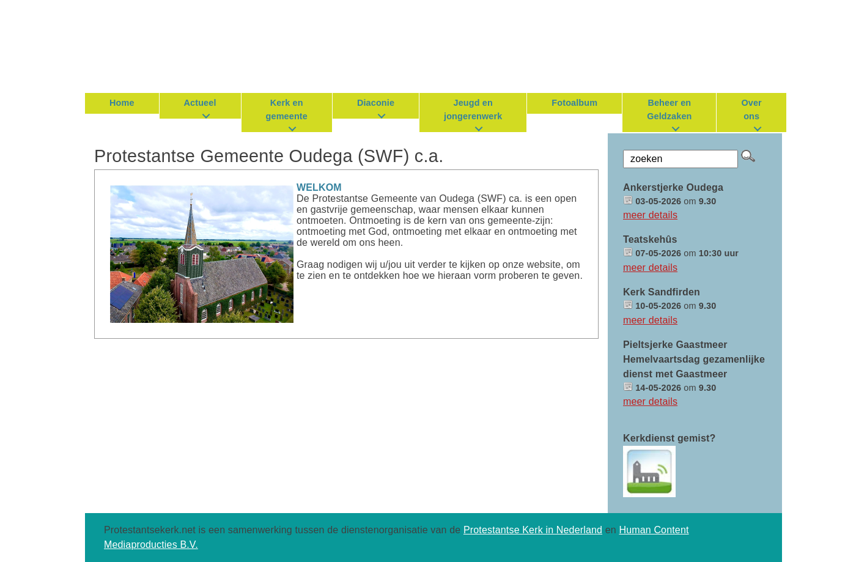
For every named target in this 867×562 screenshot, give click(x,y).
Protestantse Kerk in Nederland (532, 530)
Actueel (200, 103)
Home (122, 103)
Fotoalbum (574, 103)
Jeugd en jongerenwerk (473, 109)
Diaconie (375, 103)
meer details (650, 215)
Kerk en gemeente (287, 109)
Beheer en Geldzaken (669, 109)
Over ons (751, 109)
